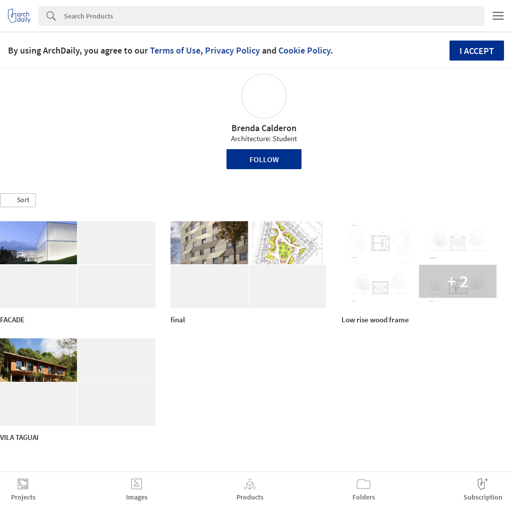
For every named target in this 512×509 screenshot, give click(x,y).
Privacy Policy (232, 50)
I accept (477, 51)
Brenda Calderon (264, 128)
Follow (264, 159)
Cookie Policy (304, 50)
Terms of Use (175, 50)
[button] (18, 200)
